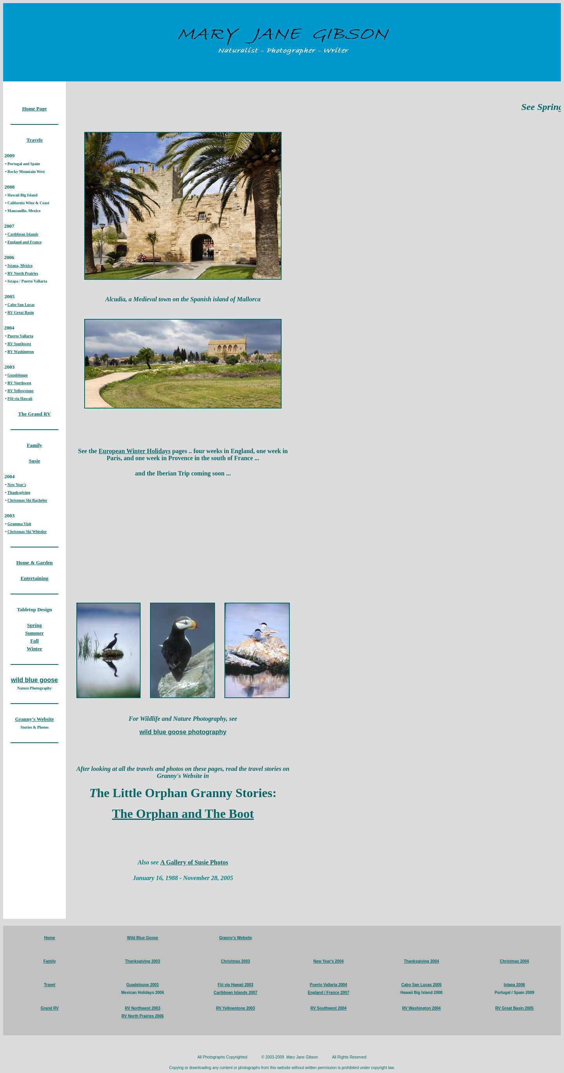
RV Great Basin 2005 (514, 1008)
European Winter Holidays (135, 451)
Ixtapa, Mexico (20, 265)
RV (10, 273)
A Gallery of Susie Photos (194, 862)
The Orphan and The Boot (183, 814)
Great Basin (24, 312)
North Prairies (26, 273)
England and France (24, 242)
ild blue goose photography (185, 732)
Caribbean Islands (22, 234)
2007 (344, 992)
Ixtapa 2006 (514, 985)
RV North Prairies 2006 (142, 1016)
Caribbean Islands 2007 (235, 992)
